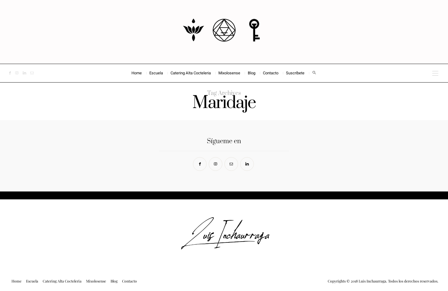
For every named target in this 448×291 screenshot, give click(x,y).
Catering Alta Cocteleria (191, 73)
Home (136, 73)
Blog (251, 73)
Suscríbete (295, 73)
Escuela (156, 73)
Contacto (270, 73)
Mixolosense (229, 73)
